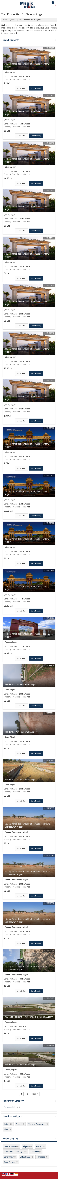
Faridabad (41, 1157)
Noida (38, 1146)
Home (5, 20)
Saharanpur (9, 1157)
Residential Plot (10, 1107)
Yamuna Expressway (36, 1124)
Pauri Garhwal (10, 1162)
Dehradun (35, 1151)
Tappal (19, 1124)
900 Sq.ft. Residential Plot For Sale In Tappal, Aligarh (29, 1017)
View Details (21, 88)
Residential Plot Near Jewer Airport (21, 684)
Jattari (6, 1124)
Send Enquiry (36, 88)
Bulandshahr (25, 1157)
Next (35, 1093)
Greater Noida (10, 1146)
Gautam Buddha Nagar (13, 1151)
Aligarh (11, 20)
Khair (6, 1129)
